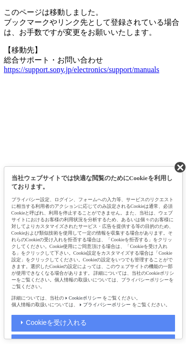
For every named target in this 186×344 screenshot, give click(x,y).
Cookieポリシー (85, 298)
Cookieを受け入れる (56, 322)
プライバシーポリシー (107, 304)
